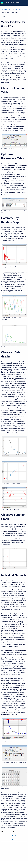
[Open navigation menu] (25, 2)
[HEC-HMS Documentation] (2, 3)
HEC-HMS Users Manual (12, 3)
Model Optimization (19, 9)
